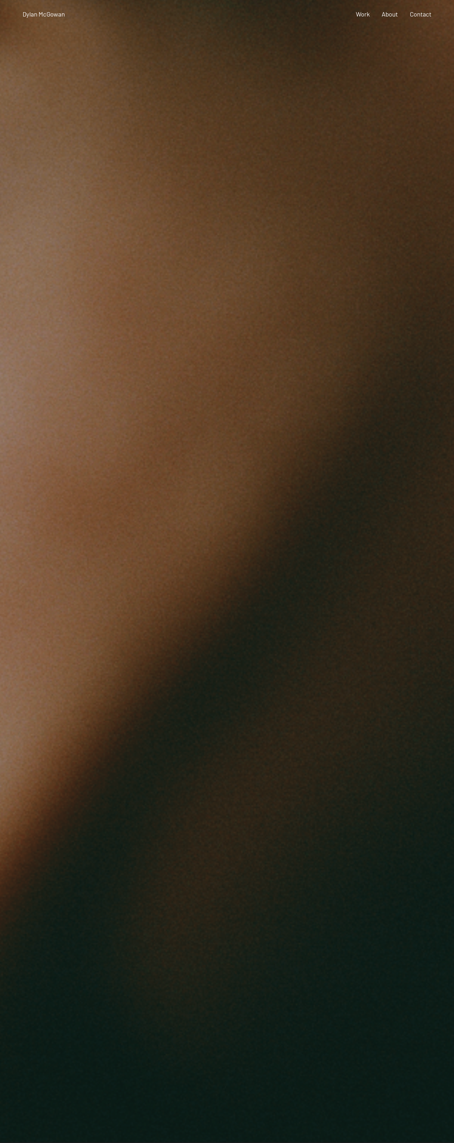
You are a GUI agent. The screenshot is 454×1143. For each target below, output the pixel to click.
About (390, 14)
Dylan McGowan (44, 14)
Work (363, 14)
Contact (420, 14)
